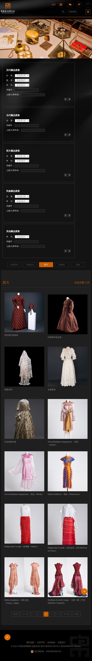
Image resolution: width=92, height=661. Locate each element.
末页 (77, 614)
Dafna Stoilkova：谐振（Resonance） (64, 494)
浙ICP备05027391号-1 (50, 646)
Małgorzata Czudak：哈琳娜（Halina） (21, 546)
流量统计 (62, 642)
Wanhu (77, 646)
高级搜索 (73, 11)
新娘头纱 (8, 389)
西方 (46, 265)
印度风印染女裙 (54, 337)
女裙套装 (52, 389)
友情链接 (51, 642)
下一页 (66, 614)
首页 (15, 614)
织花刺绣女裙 (10, 442)
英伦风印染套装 (11, 335)
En (88, 4)
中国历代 (14, 265)
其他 (78, 265)
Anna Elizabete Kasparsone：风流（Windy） (24, 494)
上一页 (25, 614)
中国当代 (30, 265)
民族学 (62, 265)
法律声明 (41, 642)
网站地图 (30, 642)
